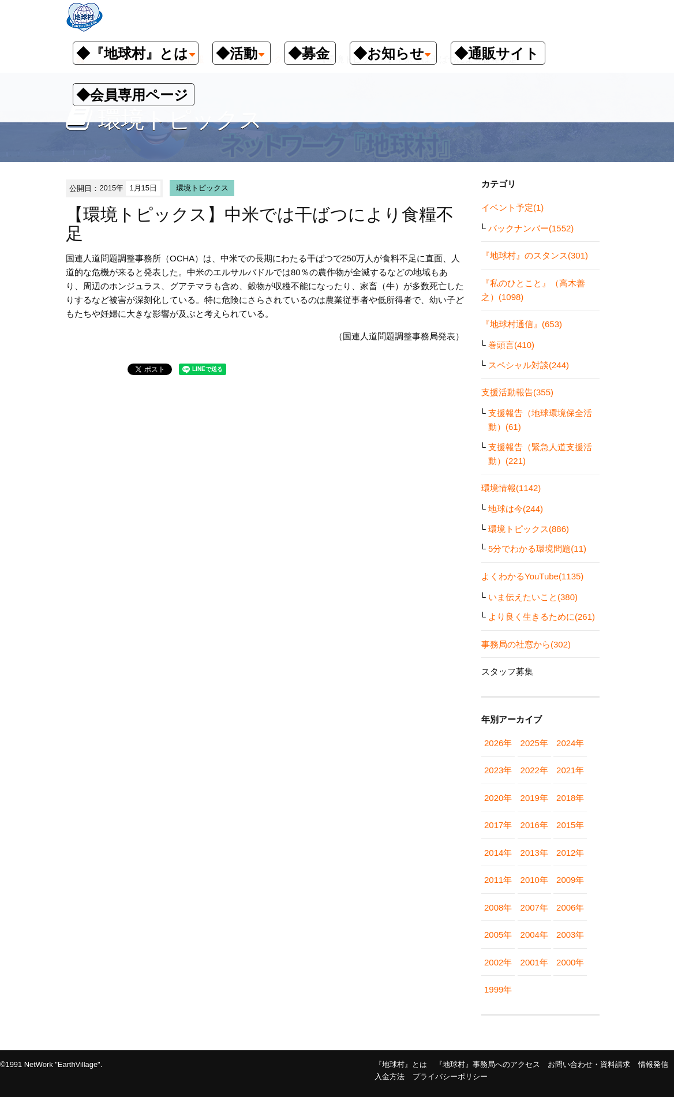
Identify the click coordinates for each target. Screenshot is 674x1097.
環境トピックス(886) (528, 529)
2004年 (534, 934)
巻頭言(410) (511, 345)
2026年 (498, 743)
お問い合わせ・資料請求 (589, 1064)
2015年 (570, 825)
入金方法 (390, 1076)
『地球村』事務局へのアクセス (487, 1064)
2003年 (570, 934)
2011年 (498, 880)
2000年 (570, 962)
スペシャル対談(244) (528, 365)
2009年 (570, 880)
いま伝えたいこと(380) (533, 597)
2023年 (498, 770)
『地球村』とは (401, 1064)
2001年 (534, 962)
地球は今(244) (515, 509)
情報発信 (653, 1064)
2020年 (498, 798)
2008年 (498, 907)
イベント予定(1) (512, 207)
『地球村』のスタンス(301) (534, 255)
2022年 (534, 770)
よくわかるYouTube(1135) (532, 576)
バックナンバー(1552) (531, 228)
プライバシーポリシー (450, 1076)
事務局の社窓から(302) (526, 644)
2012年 (570, 853)
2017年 (498, 825)
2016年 (534, 825)
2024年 (570, 743)
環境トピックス (202, 188)
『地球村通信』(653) (521, 324)
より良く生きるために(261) (541, 616)
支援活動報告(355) (517, 392)
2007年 (534, 907)
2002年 (498, 962)
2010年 (534, 880)
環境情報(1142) (511, 488)
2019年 (534, 798)
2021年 (570, 770)
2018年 (570, 798)
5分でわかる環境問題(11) (537, 548)
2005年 (498, 934)
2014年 (498, 853)
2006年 (570, 907)
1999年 (498, 989)
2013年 (534, 853)
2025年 (534, 743)
